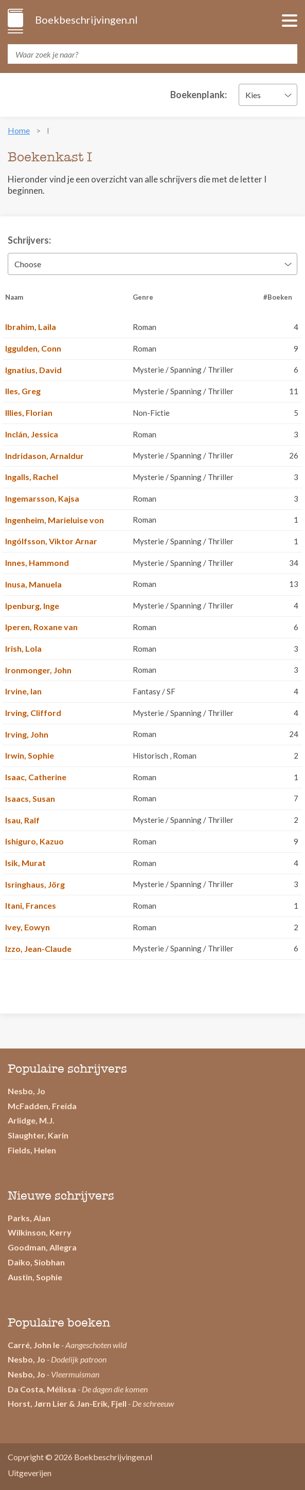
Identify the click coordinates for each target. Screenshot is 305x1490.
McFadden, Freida (42, 1106)
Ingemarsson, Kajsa (42, 498)
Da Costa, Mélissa (42, 1389)
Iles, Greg (23, 391)
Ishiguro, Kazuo (34, 841)
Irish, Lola (23, 648)
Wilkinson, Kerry (39, 1232)
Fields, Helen (32, 1150)
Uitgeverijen (29, 1473)
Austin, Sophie (35, 1277)
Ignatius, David (33, 370)
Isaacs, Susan (30, 798)
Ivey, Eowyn (27, 927)
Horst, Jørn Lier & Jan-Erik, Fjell (67, 1403)
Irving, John (26, 734)
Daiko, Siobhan (36, 1262)
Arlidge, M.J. (31, 1120)
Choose (27, 264)
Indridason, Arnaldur (44, 456)
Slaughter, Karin (38, 1135)
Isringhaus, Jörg (35, 884)
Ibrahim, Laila (30, 327)
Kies (253, 95)
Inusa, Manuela (33, 584)
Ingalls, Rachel (31, 477)
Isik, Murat (25, 863)
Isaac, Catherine (35, 777)
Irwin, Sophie (29, 755)
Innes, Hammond (37, 562)
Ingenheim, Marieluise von (54, 520)
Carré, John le (34, 1345)
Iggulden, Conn (33, 348)
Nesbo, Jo (26, 1091)
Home (19, 130)
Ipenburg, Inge (32, 606)
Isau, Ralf (22, 820)
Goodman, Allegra (42, 1247)
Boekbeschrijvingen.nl (85, 19)
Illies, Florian (28, 412)
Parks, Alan (29, 1218)
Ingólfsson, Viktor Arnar (51, 541)
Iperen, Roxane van (41, 627)
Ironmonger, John (38, 670)
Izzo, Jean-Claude (38, 948)
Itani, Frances (30, 905)
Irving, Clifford (33, 713)
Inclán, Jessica (31, 434)
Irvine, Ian (23, 691)
